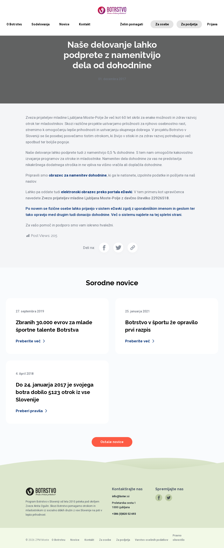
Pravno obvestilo (179, 537)
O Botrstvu (14, 24)
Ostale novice (112, 445)
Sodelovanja (41, 24)
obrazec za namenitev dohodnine (78, 175)
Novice (64, 24)
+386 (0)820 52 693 (124, 513)
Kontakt (84, 24)
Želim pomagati (131, 24)
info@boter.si (120, 496)
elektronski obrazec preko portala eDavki (96, 192)
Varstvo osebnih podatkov (151, 539)
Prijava (212, 24)
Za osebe (162, 24)
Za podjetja (189, 24)
